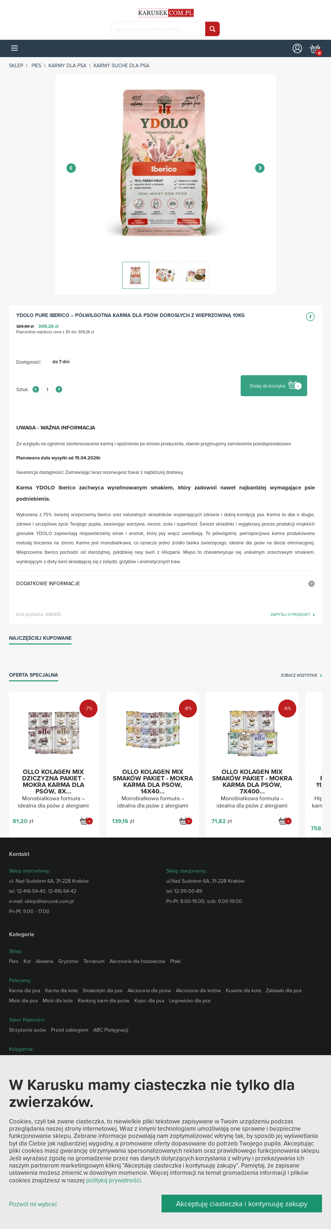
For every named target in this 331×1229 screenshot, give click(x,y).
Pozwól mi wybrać (33, 1204)
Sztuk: (22, 389)
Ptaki (175, 961)
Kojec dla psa (149, 1000)
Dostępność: (28, 362)
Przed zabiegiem (69, 1029)
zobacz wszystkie (299, 675)
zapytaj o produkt (290, 614)
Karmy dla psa (67, 65)
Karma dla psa (24, 990)
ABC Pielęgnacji (110, 1029)
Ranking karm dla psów (103, 1000)
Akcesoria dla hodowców (137, 961)
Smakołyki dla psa (102, 990)
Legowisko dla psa (189, 1000)
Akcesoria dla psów (149, 990)
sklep (16, 65)
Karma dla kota (61, 990)
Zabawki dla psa (283, 990)
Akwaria (44, 961)
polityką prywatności (113, 1180)
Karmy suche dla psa (121, 65)
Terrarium (93, 961)
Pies (36, 65)
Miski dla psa (23, 1000)
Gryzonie (68, 961)
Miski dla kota (58, 1000)
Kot (27, 961)
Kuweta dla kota (243, 990)
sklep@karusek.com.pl (49, 901)
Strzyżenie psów (27, 1029)
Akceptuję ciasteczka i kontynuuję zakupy (242, 1203)
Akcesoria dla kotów (198, 990)
